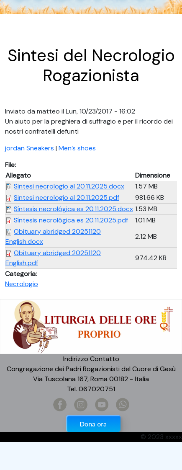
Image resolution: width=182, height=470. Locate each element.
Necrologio (21, 283)
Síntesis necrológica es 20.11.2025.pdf (71, 220)
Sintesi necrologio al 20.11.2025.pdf (66, 197)
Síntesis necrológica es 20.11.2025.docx (73, 208)
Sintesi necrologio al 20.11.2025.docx (69, 186)
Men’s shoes (77, 148)
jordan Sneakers (29, 148)
